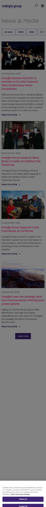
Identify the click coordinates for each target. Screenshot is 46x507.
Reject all (23, 501)
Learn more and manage (20, 496)
